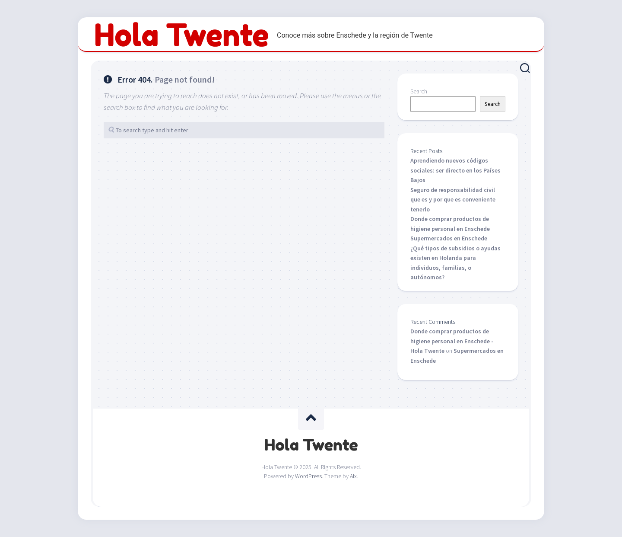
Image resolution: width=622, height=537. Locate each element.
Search (418, 91)
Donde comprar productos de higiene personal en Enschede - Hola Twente (451, 341)
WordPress (308, 476)
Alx (353, 476)
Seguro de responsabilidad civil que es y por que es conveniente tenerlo (452, 199)
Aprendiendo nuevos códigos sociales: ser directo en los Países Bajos (455, 170)
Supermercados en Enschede (448, 238)
